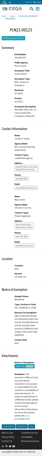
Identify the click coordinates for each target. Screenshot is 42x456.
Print (32, 426)
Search (12, 16)
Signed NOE (24, 366)
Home (4, 16)
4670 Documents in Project (13, 38)
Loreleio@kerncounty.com (26, 188)
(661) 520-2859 (21, 236)
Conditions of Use (29, 432)
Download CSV (8, 426)
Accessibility (26, 437)
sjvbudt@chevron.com (24, 245)
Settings (37, 2)
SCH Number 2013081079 (28, 16)
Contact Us (28, 2)
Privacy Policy (8, 437)
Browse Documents (30, 441)
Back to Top (7, 432)
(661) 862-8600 (21, 179)
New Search (21, 426)
